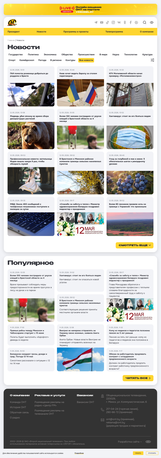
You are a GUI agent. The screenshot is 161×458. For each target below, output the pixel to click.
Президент (14, 31)
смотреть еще (133, 245)
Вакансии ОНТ (85, 402)
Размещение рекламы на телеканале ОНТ (49, 412)
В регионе (56, 60)
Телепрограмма (114, 31)
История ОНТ (18, 407)
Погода (42, 60)
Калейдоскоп (26, 60)
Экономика (50, 54)
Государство (16, 54)
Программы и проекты (75, 31)
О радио (15, 417)
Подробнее (79, 453)
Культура (147, 54)
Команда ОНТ (18, 402)
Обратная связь (19, 412)
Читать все (137, 378)
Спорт (12, 60)
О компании (146, 31)
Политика (33, 54)
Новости (41, 31)
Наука (115, 54)
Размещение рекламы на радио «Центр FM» (49, 404)
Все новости (86, 60)
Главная (11, 40)
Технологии (130, 54)
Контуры (70, 60)
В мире (103, 54)
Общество (67, 54)
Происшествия (86, 54)
